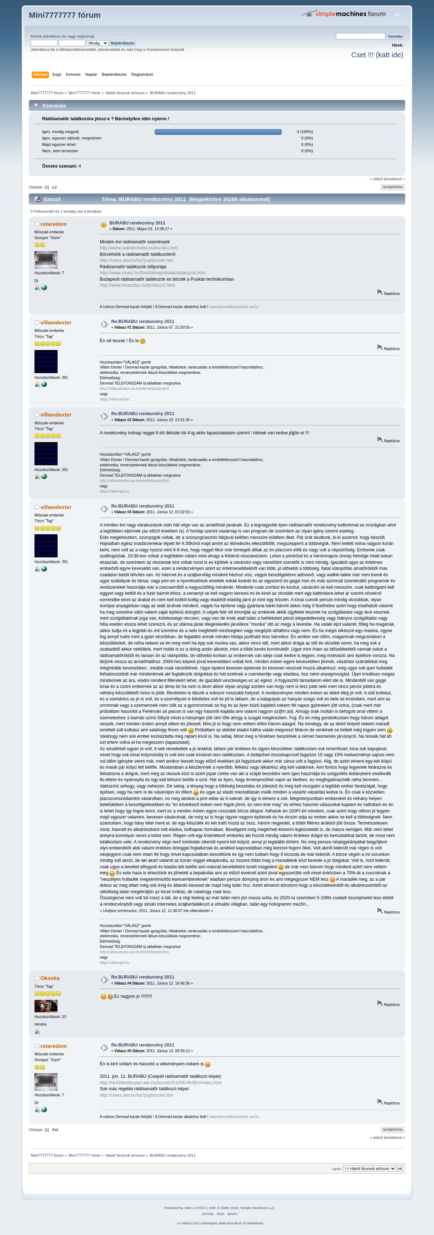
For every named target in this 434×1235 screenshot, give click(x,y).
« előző (376, 179)
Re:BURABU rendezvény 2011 (142, 321)
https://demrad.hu (114, 399)
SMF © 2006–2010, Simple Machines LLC (242, 1208)
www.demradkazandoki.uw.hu (234, 306)
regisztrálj (85, 36)
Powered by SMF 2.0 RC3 (185, 1208)
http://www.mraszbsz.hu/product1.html (137, 285)
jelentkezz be (54, 36)
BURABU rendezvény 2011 (137, 223)
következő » (394, 179)
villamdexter (56, 322)
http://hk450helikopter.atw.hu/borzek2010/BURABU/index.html (160, 1082)
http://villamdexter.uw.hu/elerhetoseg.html (134, 388)
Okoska (50, 978)
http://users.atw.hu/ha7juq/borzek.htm (136, 260)
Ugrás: (337, 1169)
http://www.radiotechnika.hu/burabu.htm (139, 247)
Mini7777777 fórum (65, 15)
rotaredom (54, 224)
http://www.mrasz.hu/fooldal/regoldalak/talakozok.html (152, 272)
